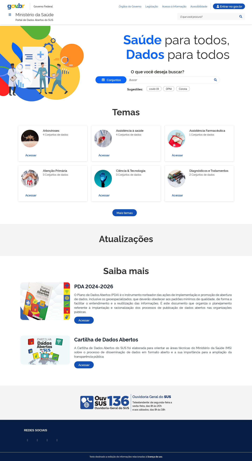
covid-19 (154, 88)
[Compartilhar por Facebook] (27, 440)
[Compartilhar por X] (37, 440)
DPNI (169, 88)
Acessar (30, 155)
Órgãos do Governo (130, 6)
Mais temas (125, 213)
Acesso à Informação (174, 6)
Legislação (151, 6)
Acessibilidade (198, 6)
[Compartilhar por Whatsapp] (57, 440)
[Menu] (10, 14)
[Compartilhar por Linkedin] (47, 440)
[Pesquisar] (241, 16)
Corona (183, 88)
